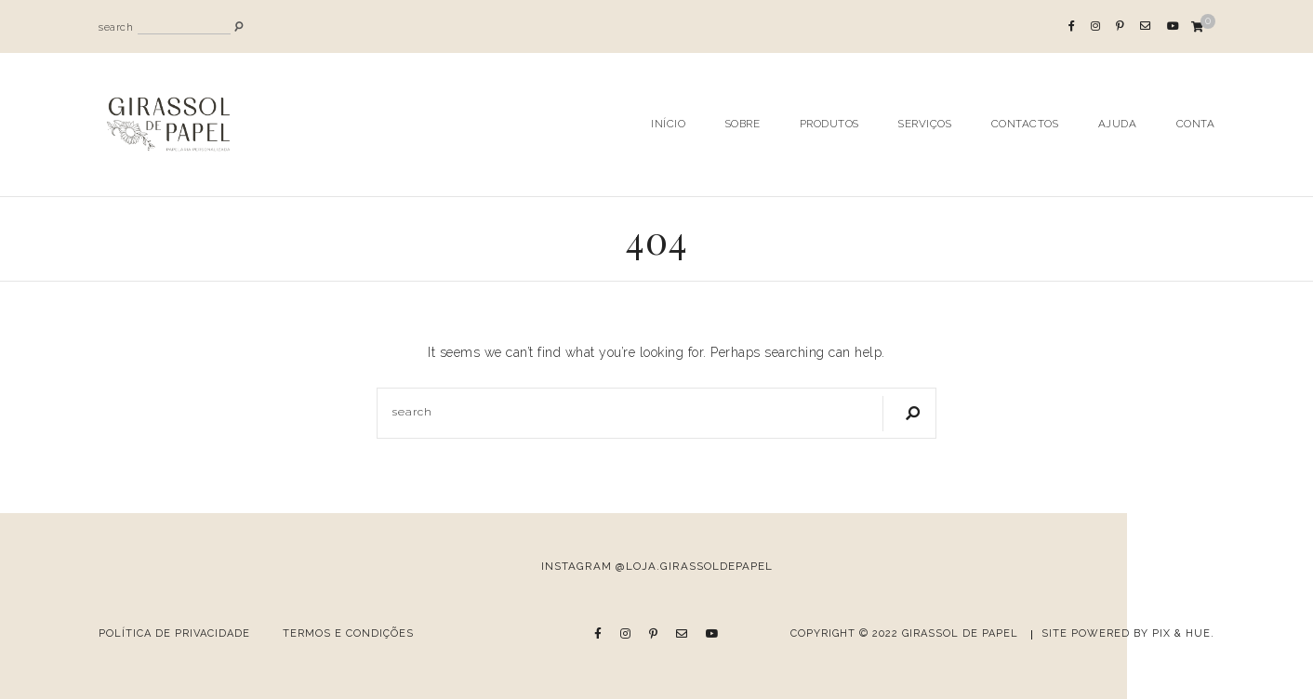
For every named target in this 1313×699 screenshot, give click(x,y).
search (116, 27)
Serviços (924, 123)
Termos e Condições (348, 633)
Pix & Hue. (1183, 633)
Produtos (829, 123)
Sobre (743, 123)
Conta (1195, 123)
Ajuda (1117, 123)
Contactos (1025, 123)
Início (668, 123)
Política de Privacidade (174, 633)
